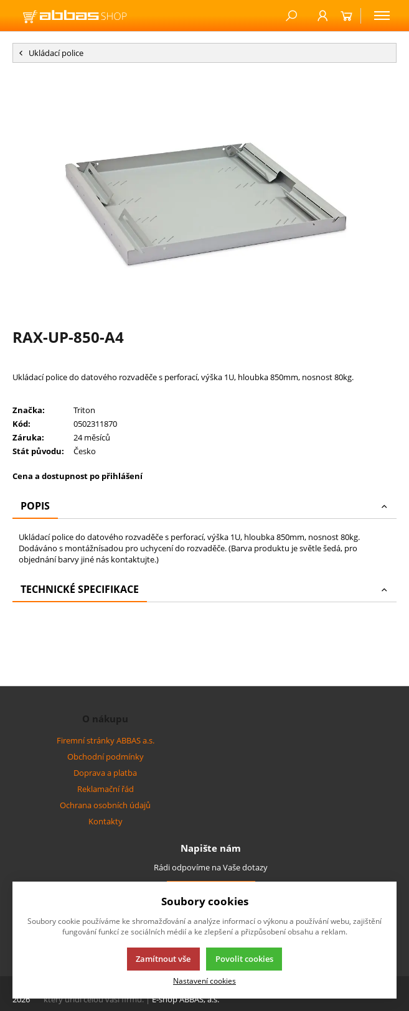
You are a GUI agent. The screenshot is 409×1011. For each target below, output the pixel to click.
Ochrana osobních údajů (105, 805)
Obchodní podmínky (105, 756)
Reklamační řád (105, 788)
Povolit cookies (244, 958)
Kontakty (105, 821)
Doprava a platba (105, 772)
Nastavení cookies (204, 980)
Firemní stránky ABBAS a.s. (105, 740)
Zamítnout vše (163, 958)
